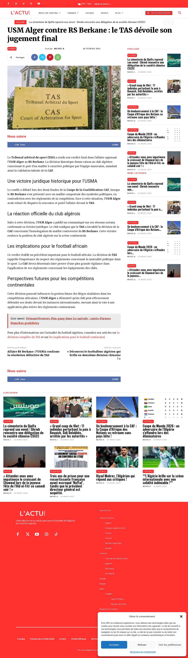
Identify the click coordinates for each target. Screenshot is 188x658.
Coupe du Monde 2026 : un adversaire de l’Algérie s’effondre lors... (146, 250)
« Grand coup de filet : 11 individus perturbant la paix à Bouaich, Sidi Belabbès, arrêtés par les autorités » (145, 89)
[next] (171, 22)
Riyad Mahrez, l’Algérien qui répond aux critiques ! (115, 477)
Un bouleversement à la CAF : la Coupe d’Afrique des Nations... (145, 228)
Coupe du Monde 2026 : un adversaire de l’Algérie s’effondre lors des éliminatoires (146, 137)
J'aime (115, 144)
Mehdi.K (59, 49)
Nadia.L (131, 72)
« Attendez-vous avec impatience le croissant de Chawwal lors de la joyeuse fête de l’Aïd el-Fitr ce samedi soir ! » (146, 161)
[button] (181, 616)
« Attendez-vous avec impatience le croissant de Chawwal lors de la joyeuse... (146, 273)
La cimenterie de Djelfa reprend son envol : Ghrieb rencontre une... (145, 187)
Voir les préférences (170, 644)
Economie (56, 471)
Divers (131, 81)
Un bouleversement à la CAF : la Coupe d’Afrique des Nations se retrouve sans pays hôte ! (145, 114)
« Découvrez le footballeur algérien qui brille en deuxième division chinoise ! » (94, 355)
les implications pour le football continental (77, 337)
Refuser (142, 644)
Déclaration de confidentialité (143, 652)
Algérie (132, 55)
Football (12, 48)
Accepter (114, 644)
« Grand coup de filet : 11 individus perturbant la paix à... (144, 208)
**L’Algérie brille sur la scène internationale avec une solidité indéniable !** (163, 479)
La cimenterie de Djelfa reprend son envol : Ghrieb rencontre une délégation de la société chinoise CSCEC (87, 22)
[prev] (166, 22)
